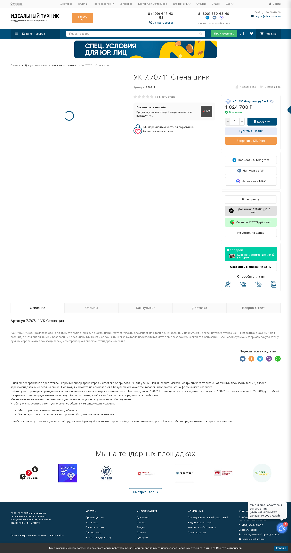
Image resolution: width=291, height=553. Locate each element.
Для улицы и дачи (36, 65)
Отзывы (201, 3)
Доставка (66, 3)
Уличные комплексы (64, 65)
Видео (216, 3)
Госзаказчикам (94, 527)
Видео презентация (200, 522)
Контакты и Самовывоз (152, 3)
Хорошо (281, 548)
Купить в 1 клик (251, 131)
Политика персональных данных (28, 535)
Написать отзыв (165, 96)
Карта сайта (57, 535)
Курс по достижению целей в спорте (256, 256)
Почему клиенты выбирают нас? (208, 517)
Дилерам (142, 537)
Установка (126, 3)
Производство (224, 33)
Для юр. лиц (92, 532)
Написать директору (98, 537)
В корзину (262, 121)
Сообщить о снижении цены (250, 266)
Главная (15, 65)
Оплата (82, 3)
